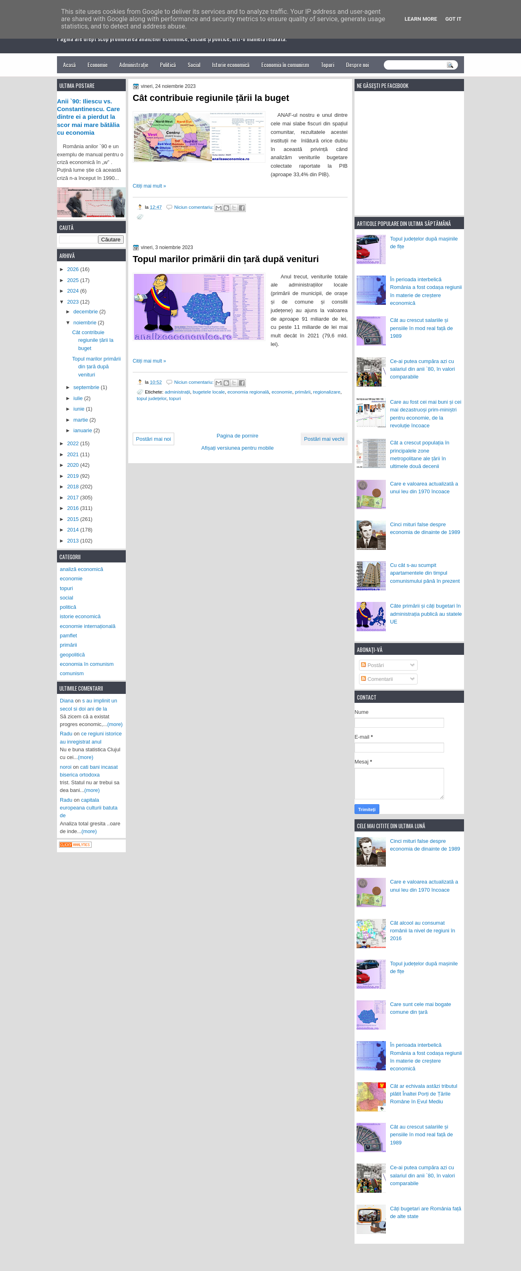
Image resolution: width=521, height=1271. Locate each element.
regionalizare (326, 391)
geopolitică (72, 655)
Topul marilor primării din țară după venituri (226, 259)
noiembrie (85, 322)
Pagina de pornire (237, 436)
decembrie (86, 311)
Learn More (421, 19)
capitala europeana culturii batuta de (89, 808)
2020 (73, 465)
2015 (73, 519)
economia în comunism (87, 664)
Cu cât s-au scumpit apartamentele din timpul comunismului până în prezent (425, 573)
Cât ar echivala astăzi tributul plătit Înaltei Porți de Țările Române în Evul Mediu (423, 1094)
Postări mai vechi (324, 439)
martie (81, 420)
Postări (372, 665)
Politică (168, 64)
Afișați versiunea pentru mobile (237, 448)
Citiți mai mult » (149, 186)
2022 (73, 443)
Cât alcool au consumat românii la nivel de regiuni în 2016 (422, 931)
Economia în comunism (285, 64)
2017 (73, 497)
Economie (97, 64)
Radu (66, 734)
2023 (73, 302)
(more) (115, 724)
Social (194, 64)
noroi (66, 767)
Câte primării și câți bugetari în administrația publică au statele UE (426, 614)
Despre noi (357, 64)
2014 (73, 530)
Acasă (69, 64)
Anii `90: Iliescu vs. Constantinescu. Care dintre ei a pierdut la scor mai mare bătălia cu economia (88, 117)
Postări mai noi (153, 439)
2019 (73, 476)
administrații (177, 391)
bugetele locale (209, 391)
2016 (73, 508)
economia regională (248, 391)
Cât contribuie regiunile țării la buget (211, 98)
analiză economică (81, 569)
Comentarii (377, 679)
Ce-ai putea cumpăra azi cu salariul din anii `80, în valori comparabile (422, 369)
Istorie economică (231, 64)
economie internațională (88, 626)
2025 (73, 280)
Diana (67, 701)
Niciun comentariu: (194, 207)
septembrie (87, 387)
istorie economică (80, 616)
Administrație (133, 64)
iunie (79, 409)
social (66, 598)
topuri (175, 398)
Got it (453, 19)
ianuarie (83, 430)
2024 (73, 291)
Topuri (327, 64)
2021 (73, 454)
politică (68, 607)
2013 (73, 541)
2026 (73, 269)
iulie (78, 398)
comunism (72, 673)
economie (281, 391)
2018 (73, 486)
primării (302, 391)
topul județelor (151, 398)
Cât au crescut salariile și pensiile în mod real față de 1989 (421, 328)
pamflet (68, 635)
